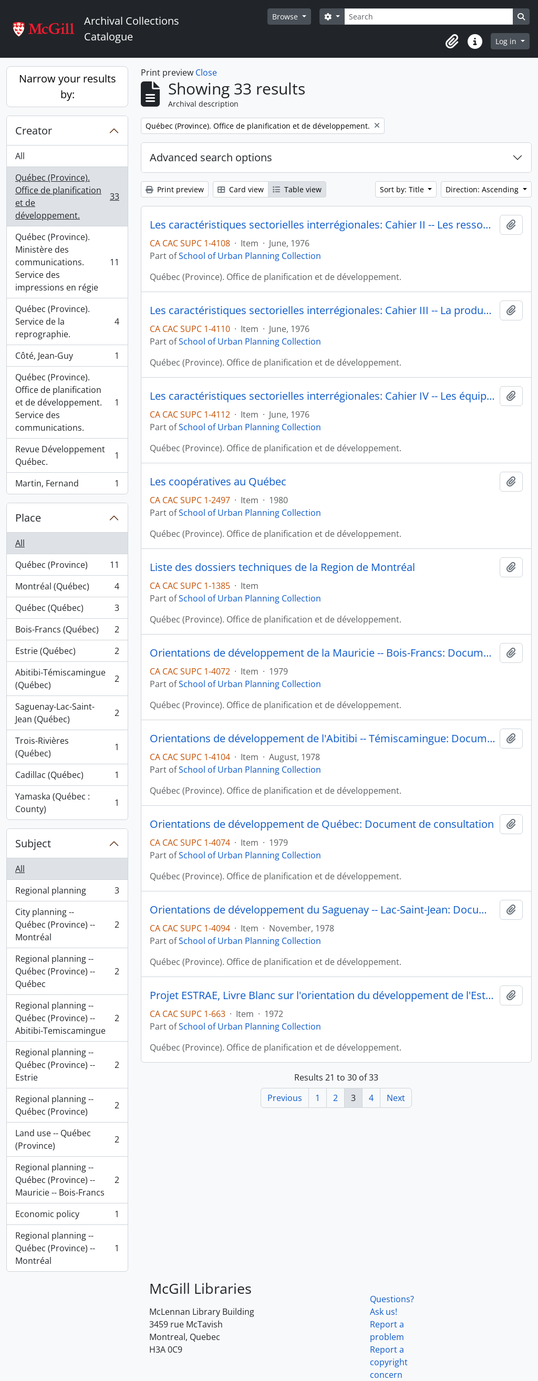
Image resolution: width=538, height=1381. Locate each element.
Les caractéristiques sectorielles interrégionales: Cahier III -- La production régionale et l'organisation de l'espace (322, 310)
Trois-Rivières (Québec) (67, 747)
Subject (33, 843)
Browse (286, 17)
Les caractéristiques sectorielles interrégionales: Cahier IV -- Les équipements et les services (322, 396)
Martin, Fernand (67, 485)
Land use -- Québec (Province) (67, 1139)
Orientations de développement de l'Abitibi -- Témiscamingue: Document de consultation (322, 738)
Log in (507, 41)
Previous (284, 1098)
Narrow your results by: (67, 86)
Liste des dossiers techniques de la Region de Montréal (282, 567)
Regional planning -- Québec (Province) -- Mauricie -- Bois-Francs (67, 1179)
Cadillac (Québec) (67, 777)
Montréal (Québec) (67, 588)
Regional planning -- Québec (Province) (67, 1105)
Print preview (175, 189)
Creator (33, 130)
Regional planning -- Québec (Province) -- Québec (67, 971)
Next (396, 1098)
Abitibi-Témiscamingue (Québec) (67, 679)
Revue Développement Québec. (67, 455)
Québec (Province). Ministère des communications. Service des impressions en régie (67, 262)
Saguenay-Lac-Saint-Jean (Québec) (67, 713)
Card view (241, 189)
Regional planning (67, 892)
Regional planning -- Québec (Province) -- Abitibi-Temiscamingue (67, 1018)
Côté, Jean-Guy (67, 358)
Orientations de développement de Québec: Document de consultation (322, 824)
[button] (451, 41)
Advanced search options (211, 157)
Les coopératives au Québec (218, 481)
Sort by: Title (403, 189)
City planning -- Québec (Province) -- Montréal (67, 924)
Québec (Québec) (67, 610)
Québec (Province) (67, 567)
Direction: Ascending (483, 189)
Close (206, 72)
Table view (297, 189)
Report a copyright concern (389, 1362)
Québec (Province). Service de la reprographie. (67, 321)
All (20, 156)
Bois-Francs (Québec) (67, 631)
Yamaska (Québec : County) (67, 803)
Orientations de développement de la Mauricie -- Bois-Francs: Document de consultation (322, 653)
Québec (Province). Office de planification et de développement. (67, 196)
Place (28, 518)
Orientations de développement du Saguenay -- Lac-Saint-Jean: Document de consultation (322, 910)
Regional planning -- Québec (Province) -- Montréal (67, 1248)
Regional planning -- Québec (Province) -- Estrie (67, 1064)
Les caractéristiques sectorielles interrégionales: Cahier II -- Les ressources (322, 225)
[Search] (428, 16)
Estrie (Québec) (67, 653)
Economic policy (67, 1216)
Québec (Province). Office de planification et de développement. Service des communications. (67, 402)
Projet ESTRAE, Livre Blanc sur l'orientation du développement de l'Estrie (322, 995)
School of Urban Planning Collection (250, 256)
